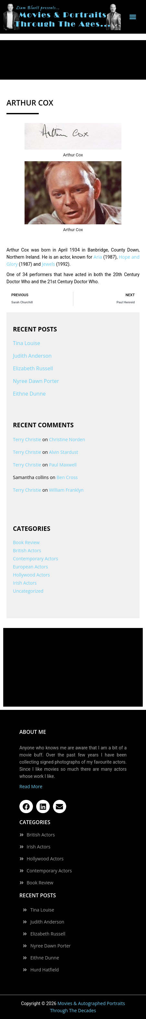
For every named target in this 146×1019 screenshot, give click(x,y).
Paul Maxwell (63, 465)
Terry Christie (27, 439)
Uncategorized (28, 591)
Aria (98, 257)
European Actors (30, 567)
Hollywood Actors (31, 575)
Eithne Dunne (29, 393)
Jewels (48, 264)
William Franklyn (66, 490)
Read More (30, 786)
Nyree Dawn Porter (36, 381)
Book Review (26, 542)
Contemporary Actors (35, 558)
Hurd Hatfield (44, 970)
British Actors (27, 550)
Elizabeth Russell (33, 368)
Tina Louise (26, 343)
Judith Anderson (32, 355)
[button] (132, 17)
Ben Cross (67, 477)
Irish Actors (24, 583)
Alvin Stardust (63, 452)
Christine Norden (67, 439)
